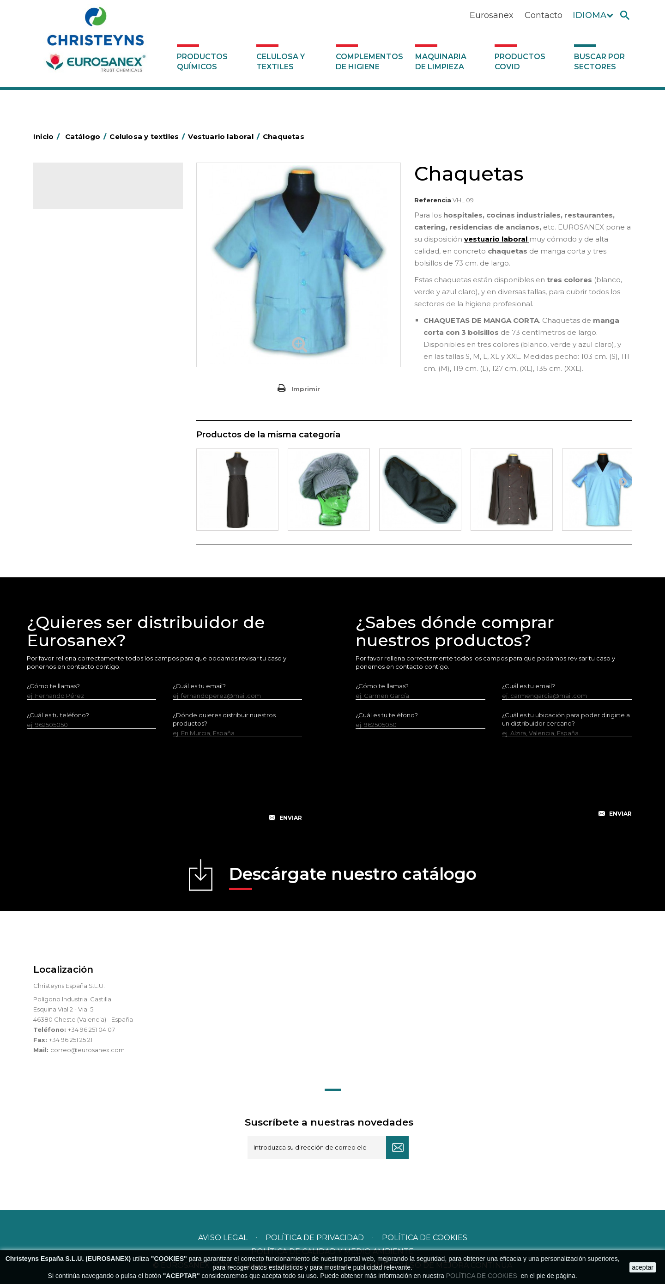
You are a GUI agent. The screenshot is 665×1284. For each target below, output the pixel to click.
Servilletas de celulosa (84, 294)
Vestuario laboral (76, 337)
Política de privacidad (315, 1237)
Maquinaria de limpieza (440, 61)
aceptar (642, 1267)
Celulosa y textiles (280, 61)
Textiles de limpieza (80, 323)
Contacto (543, 15)
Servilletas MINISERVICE (86, 308)
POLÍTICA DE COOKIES (482, 1275)
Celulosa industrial (78, 237)
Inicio (48, 136)
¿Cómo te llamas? (53, 686)
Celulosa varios (73, 251)
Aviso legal (223, 1237)
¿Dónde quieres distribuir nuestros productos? (224, 719)
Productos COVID (520, 61)
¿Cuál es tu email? (199, 686)
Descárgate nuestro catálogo (353, 877)
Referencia (432, 200)
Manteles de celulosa (82, 265)
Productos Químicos (202, 61)
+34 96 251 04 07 (91, 1029)
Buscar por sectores (599, 61)
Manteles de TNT (76, 280)
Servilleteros (70, 351)
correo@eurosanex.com (87, 1050)
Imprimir (305, 389)
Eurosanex (492, 15)
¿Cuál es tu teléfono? (58, 715)
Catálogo (76, 189)
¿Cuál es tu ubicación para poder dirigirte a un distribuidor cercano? (566, 719)
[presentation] (164, 787)
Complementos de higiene (369, 61)
